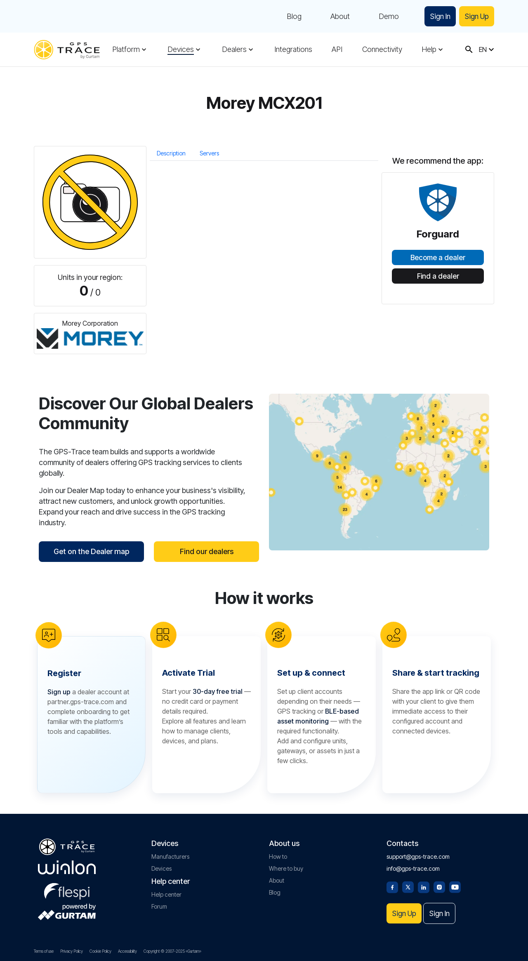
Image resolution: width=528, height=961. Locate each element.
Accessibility (127, 951)
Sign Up (475, 16)
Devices (180, 49)
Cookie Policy (100, 951)
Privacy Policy (71, 951)
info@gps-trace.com (413, 867)
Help (429, 49)
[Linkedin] (423, 885)
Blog (290, 16)
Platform (126, 49)
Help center (166, 893)
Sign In (437, 16)
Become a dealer (437, 258)
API (337, 49)
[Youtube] (455, 885)
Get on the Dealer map (91, 551)
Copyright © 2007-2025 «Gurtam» (172, 951)
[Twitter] (408, 885)
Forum (159, 905)
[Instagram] (439, 885)
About (336, 16)
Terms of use (44, 951)
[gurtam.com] (67, 866)
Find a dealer (438, 276)
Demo (385, 16)
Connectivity (382, 49)
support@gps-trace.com (418, 855)
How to (278, 855)
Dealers (234, 49)
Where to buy (286, 867)
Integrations (293, 49)
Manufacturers (170, 855)
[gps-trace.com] (67, 49)
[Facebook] (392, 885)
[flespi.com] (67, 889)
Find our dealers (206, 551)
